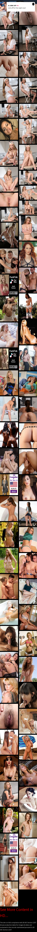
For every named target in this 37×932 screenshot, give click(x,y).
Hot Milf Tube (20, 2)
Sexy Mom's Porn (30, 2)
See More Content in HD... (16, 912)
